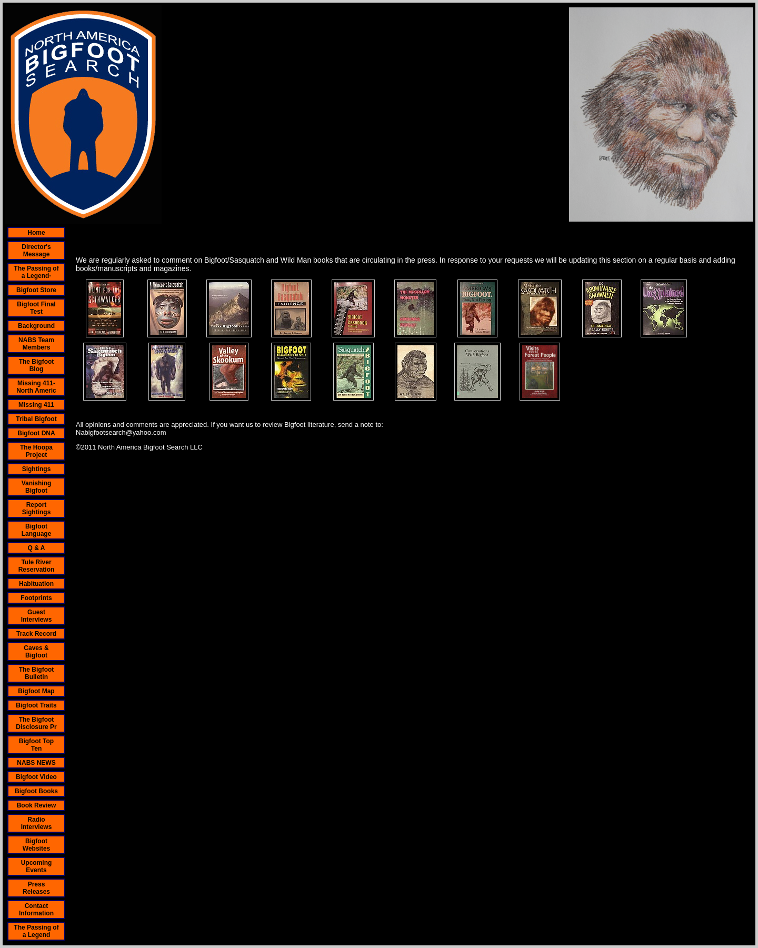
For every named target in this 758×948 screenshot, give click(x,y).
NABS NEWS (36, 762)
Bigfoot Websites (36, 844)
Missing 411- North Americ (36, 387)
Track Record (36, 633)
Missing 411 (36, 404)
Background (36, 326)
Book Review (36, 805)
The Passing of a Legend (36, 931)
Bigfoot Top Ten (36, 744)
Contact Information (36, 909)
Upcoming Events (36, 866)
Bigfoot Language (37, 530)
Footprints (36, 598)
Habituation (36, 583)
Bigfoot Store (36, 290)
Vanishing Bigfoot (37, 487)
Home (36, 232)
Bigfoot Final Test (36, 308)
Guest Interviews (36, 615)
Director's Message (36, 250)
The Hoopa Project (36, 451)
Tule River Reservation (36, 565)
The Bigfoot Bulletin (36, 673)
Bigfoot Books (36, 791)
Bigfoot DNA (36, 433)
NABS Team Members (36, 343)
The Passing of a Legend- (36, 272)
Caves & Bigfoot (36, 651)
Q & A (36, 548)
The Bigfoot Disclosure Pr (36, 723)
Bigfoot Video (36, 777)
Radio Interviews (36, 823)
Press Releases (36, 888)
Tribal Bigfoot (36, 419)
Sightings (36, 469)
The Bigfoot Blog (36, 365)
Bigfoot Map (36, 691)
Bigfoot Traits (36, 705)
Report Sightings (36, 508)
